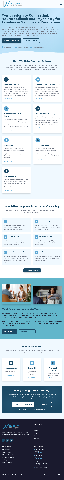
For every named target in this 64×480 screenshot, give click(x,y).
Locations (36, 438)
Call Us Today (44, 404)
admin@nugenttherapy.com (42, 467)
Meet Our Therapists (31, 40)
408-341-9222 (38, 452)
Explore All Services (32, 270)
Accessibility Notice (58, 474)
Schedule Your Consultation (23, 404)
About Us (36, 430)
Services (36, 433)
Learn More (8, 98)
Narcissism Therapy (7, 462)
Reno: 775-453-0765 (40, 464)
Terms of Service (48, 474)
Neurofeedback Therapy (8, 457)
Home (35, 428)
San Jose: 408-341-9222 (41, 463)
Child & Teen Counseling (8, 455)
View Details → (11, 375)
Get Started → (53, 378)
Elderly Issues (5, 465)
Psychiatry (4, 460)
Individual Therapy (6, 449)
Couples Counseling (7, 452)
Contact (36, 441)
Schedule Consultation (27, 331)
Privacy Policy (39, 474)
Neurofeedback (37, 435)
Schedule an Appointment (11, 40)
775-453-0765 (38, 458)
